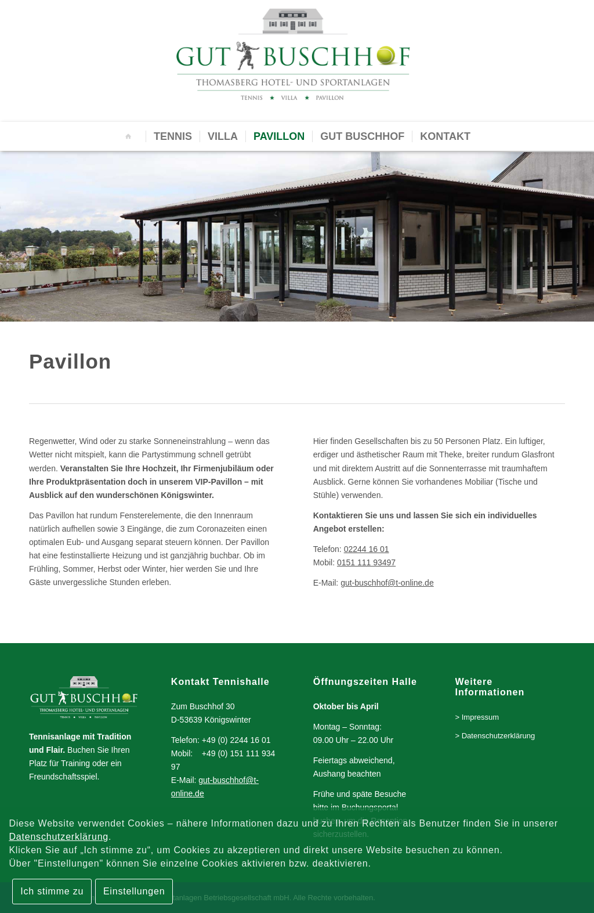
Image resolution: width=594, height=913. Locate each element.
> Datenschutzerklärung (495, 735)
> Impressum (477, 717)
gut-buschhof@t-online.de (387, 582)
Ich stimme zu (52, 891)
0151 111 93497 (366, 562)
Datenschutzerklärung (58, 837)
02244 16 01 (366, 549)
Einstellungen (134, 891)
